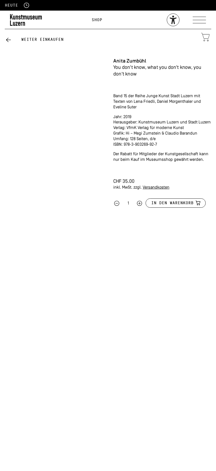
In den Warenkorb (172, 203)
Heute (11, 5)
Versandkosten (156, 187)
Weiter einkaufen (42, 39)
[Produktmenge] (128, 203)
